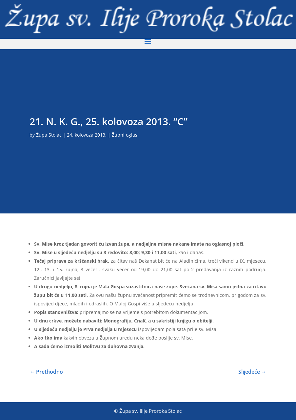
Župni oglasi (125, 135)
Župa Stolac (49, 135)
